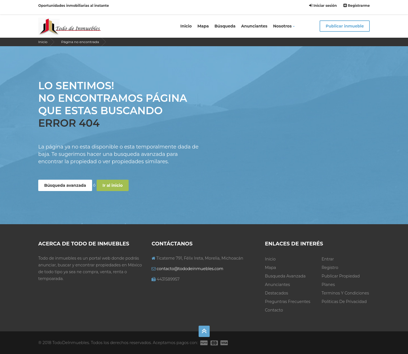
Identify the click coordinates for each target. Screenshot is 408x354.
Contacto (274, 310)
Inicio (186, 26)
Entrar (328, 259)
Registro (330, 267)
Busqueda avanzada (285, 276)
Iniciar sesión (323, 5)
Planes (328, 284)
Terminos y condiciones (345, 293)
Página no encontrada (80, 42)
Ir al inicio (113, 185)
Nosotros (284, 26)
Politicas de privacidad (344, 301)
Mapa (203, 26)
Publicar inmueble (345, 26)
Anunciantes (254, 26)
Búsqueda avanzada (65, 185)
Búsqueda (224, 26)
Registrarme (356, 5)
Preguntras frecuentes (287, 301)
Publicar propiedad (341, 276)
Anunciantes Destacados (277, 289)
